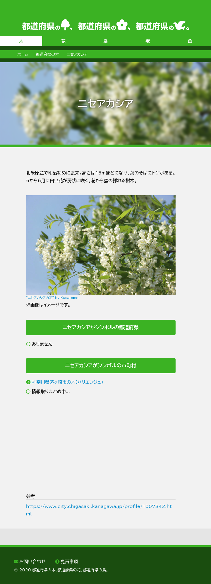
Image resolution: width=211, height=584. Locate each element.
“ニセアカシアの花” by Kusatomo (52, 297)
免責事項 (69, 561)
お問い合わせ (32, 561)
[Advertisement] (101, 443)
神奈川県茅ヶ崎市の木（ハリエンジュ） (67, 382)
